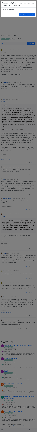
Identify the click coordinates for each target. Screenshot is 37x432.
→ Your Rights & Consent (27, 14)
